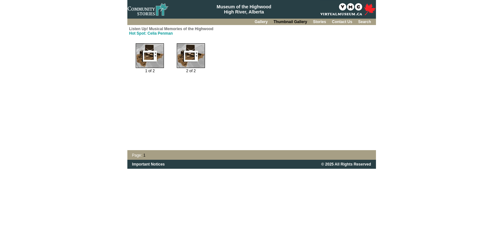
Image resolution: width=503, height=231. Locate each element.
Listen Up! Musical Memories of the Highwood (171, 29)
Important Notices (148, 164)
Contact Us (343, 22)
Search (364, 22)
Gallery (262, 22)
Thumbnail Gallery (291, 22)
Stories (320, 22)
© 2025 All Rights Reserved (346, 164)
